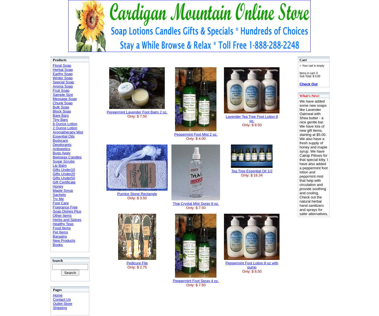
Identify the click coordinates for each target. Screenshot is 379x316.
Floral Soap (62, 65)
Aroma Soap (63, 86)
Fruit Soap (61, 90)
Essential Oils (64, 136)
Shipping (60, 308)
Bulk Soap (61, 107)
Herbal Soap (63, 70)
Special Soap (63, 82)
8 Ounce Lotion (65, 124)
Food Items (62, 228)
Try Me (58, 199)
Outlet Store (62, 304)
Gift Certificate (64, 182)
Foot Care (61, 203)
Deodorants (62, 145)
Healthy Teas (63, 224)
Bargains (60, 236)
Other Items (62, 215)
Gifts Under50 (64, 178)
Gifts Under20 (64, 174)
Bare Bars (61, 115)
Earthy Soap (63, 74)
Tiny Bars (60, 120)
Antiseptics (61, 149)
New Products (64, 240)
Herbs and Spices (67, 220)
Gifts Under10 (64, 170)
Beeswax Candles (67, 157)
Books (58, 245)
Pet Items (60, 232)
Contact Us (62, 299)
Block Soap (62, 111)
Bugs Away (62, 153)
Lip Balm (60, 165)
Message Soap (65, 99)
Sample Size (63, 95)
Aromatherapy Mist (68, 132)
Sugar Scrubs (64, 161)
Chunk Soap (63, 103)
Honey (58, 186)
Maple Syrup (63, 190)
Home (58, 295)
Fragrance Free (65, 207)
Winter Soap (63, 78)
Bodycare (60, 140)
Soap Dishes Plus (67, 211)
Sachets (59, 195)
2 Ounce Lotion (65, 128)
